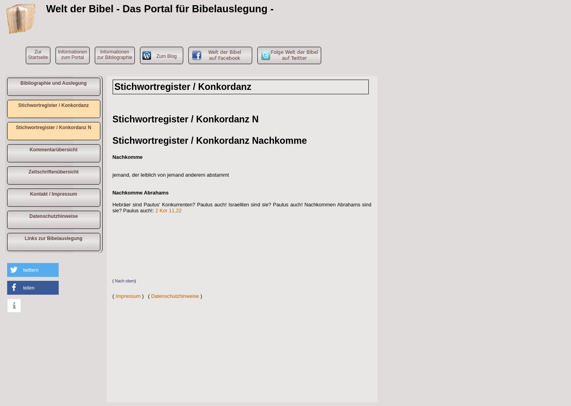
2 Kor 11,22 (168, 210)
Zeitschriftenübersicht (54, 172)
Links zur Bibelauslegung (53, 238)
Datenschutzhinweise (53, 216)
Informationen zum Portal (72, 54)
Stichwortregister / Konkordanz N (53, 127)
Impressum (127, 296)
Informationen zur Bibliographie (114, 54)
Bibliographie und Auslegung (54, 83)
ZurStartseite (38, 54)
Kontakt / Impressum (53, 194)
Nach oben (125, 281)
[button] (33, 270)
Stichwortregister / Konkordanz (53, 105)
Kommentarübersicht (54, 149)
